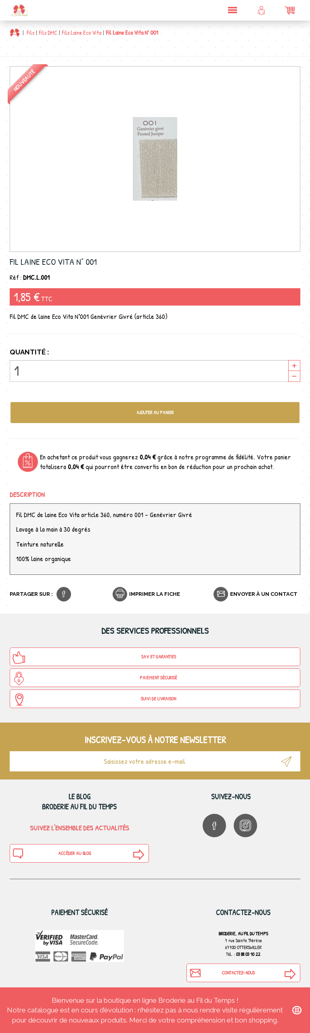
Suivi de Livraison (94, 699)
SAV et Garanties (94, 657)
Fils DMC (48, 32)
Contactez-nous (222, 973)
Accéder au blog (51, 853)
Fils (30, 32)
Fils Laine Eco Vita (81, 32)
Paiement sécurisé (94, 678)
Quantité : (29, 352)
